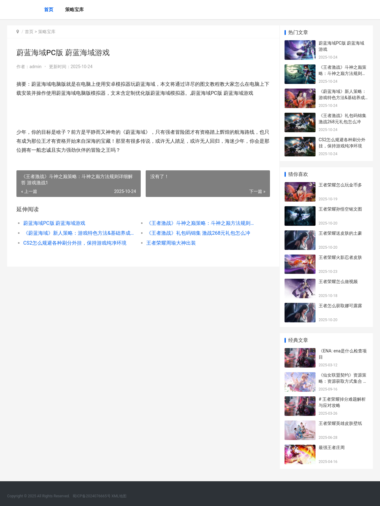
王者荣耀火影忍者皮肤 (340, 257)
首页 (48, 9)
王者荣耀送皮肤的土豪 (340, 233)
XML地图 (119, 496)
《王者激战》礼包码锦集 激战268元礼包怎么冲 (195, 233)
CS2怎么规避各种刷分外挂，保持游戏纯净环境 (74, 243)
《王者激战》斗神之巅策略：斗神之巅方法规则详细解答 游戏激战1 (198, 223)
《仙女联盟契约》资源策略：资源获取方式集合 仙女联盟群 (343, 381)
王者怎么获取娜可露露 (340, 305)
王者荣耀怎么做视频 (338, 281)
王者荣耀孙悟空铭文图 (340, 209)
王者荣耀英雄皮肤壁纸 (340, 423)
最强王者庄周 (332, 447)
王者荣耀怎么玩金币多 (340, 184)
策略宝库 (74, 9)
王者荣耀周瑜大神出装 (168, 243)
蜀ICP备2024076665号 (91, 496)
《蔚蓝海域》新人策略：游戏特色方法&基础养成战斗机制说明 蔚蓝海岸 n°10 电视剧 (77, 233)
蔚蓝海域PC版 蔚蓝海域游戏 (54, 223)
